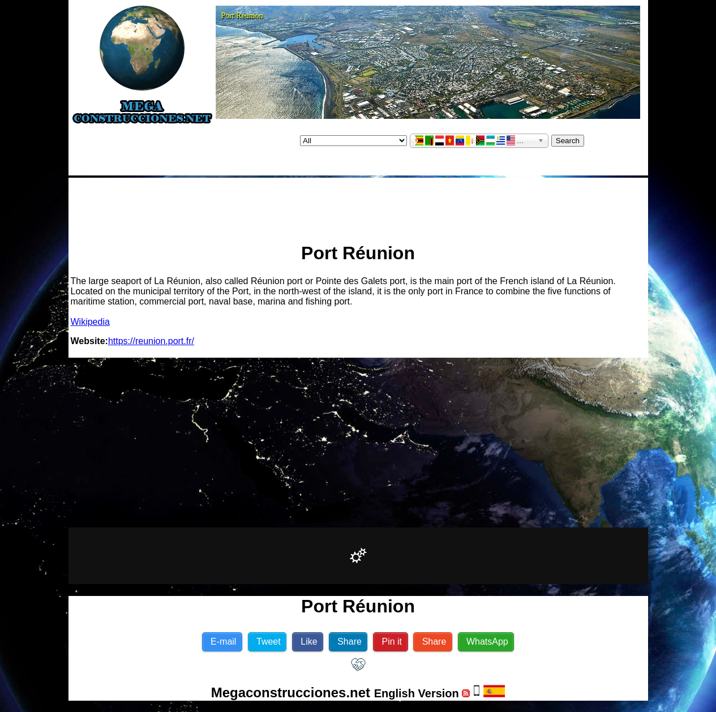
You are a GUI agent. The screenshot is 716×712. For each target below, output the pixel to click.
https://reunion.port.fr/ (151, 341)
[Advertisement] (358, 205)
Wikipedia (90, 322)
